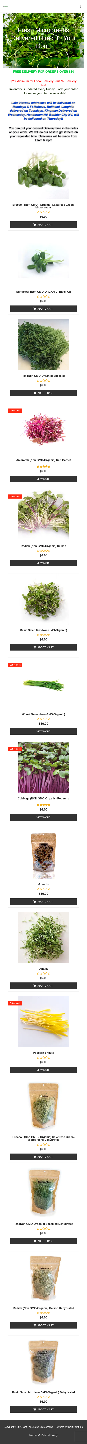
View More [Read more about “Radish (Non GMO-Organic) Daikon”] (43, 563)
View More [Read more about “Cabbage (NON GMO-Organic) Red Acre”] (43, 817)
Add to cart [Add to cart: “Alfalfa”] (46, 985)
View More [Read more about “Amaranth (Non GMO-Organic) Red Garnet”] (43, 479)
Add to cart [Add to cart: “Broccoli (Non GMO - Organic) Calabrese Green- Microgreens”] (46, 224)
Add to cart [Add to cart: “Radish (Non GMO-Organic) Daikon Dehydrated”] (46, 1325)
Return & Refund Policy (43, 1435)
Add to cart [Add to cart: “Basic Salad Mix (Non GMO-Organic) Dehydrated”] (46, 1409)
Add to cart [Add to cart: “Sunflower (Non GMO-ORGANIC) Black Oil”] (46, 308)
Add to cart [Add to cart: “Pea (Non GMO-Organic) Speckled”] (46, 393)
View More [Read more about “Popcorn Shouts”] (43, 1070)
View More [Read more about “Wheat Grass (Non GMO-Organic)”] (43, 731)
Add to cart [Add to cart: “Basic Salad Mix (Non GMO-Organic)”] (46, 647)
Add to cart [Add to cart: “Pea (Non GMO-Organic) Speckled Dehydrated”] (46, 1241)
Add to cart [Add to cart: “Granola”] (46, 901)
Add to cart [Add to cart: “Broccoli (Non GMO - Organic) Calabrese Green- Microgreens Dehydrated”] (46, 1156)
